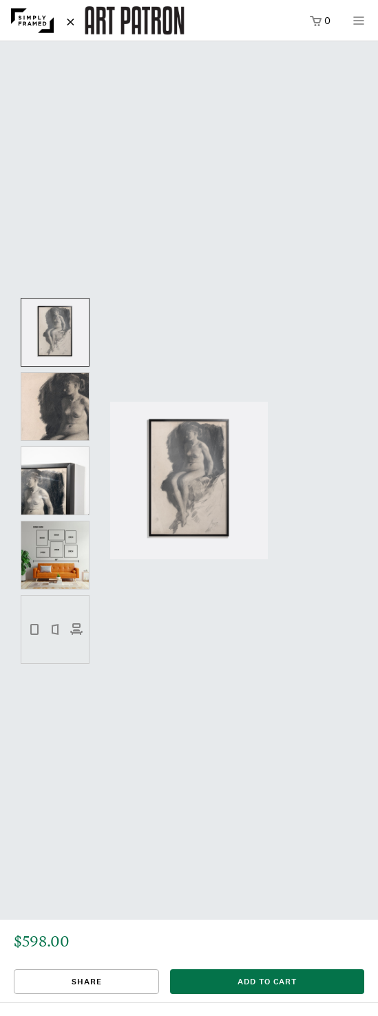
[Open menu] (358, 25)
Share (87, 981)
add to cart (267, 981)
